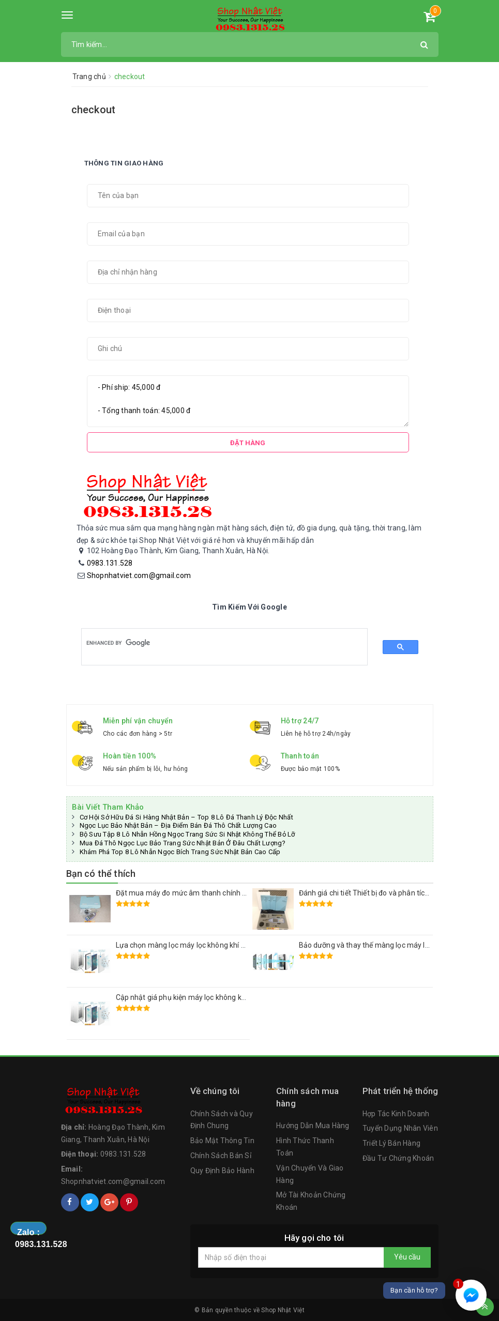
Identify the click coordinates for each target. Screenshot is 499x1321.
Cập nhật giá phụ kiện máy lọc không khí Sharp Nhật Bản (208, 997)
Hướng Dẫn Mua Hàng (313, 1125)
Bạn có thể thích (101, 873)
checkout (93, 109)
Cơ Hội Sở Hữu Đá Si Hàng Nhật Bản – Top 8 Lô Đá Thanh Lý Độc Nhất (186, 817)
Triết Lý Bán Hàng (391, 1143)
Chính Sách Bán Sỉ (220, 1155)
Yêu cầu (407, 1257)
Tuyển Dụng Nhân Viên (400, 1128)
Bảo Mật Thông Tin (222, 1140)
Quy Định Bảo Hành (222, 1170)
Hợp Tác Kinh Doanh (396, 1114)
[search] (215, 643)
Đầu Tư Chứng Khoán (398, 1158)
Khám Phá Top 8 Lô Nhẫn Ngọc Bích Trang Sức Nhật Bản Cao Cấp (180, 852)
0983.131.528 (110, 563)
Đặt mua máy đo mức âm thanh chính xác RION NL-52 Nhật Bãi (219, 893)
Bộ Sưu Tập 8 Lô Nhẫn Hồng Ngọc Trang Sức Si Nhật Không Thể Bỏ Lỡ (187, 834)
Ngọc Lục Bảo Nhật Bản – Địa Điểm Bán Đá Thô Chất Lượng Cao (178, 825)
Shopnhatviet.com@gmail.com (139, 575)
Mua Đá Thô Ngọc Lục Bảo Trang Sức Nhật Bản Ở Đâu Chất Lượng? (183, 843)
